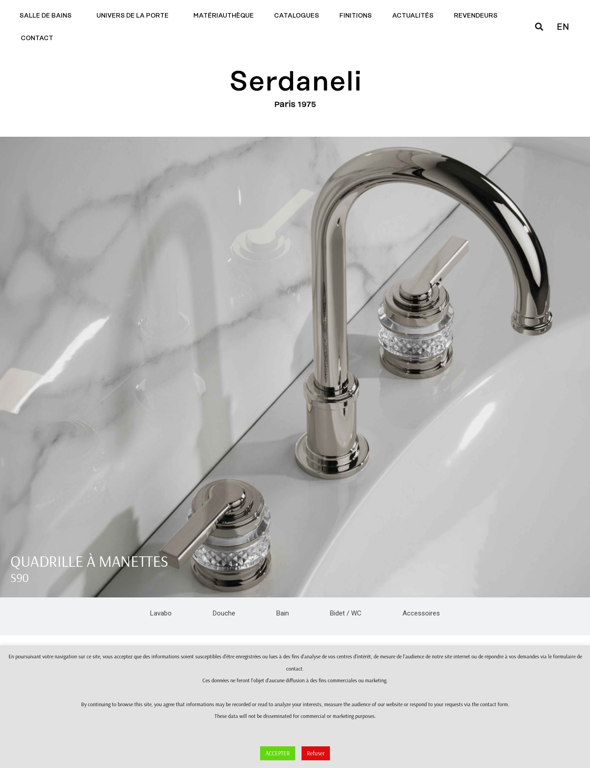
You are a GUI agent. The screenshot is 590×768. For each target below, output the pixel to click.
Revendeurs (476, 15)
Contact (39, 38)
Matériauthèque (223, 15)
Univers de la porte (134, 15)
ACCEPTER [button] (277, 753)
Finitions (355, 15)
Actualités (413, 15)
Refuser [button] (316, 753)
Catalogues (296, 15)
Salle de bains (47, 15)
